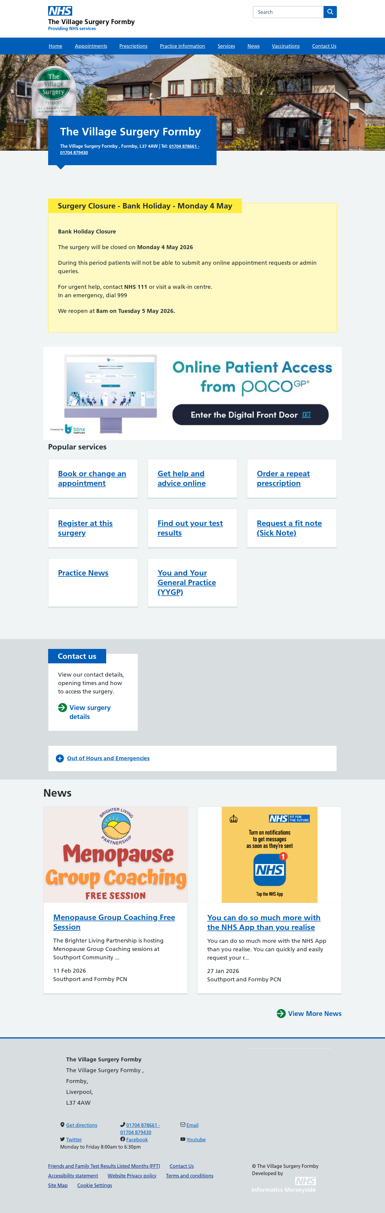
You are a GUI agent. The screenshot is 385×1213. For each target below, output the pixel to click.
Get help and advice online (182, 478)
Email (192, 1125)
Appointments (91, 46)
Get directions (81, 1125)
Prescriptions (133, 46)
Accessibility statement (73, 1176)
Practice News (83, 573)
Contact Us (324, 46)
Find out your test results (190, 528)
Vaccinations (286, 46)
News (254, 46)
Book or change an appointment (92, 478)
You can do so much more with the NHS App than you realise (264, 922)
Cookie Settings (94, 1185)
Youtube (196, 1140)
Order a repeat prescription (283, 478)
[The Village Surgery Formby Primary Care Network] (91, 19)
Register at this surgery (85, 528)
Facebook (137, 1140)
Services (226, 46)
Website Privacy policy (132, 1176)
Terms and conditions (189, 1176)
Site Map (58, 1185)
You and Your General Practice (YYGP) (187, 582)
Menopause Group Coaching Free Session (114, 922)
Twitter (74, 1140)
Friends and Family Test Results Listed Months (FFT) (104, 1166)
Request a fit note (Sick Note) (289, 528)
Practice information (182, 46)
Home (55, 46)
